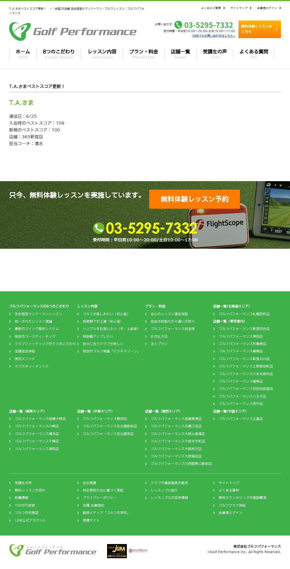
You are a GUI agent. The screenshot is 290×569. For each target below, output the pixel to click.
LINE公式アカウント (30, 520)
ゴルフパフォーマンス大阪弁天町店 (178, 441)
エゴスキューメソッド (32, 366)
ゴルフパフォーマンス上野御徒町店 (246, 366)
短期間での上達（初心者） (103, 321)
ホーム (23, 54)
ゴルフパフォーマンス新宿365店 (244, 359)
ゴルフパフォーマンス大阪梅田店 (176, 456)
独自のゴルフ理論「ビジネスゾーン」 (111, 351)
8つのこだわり (59, 54)
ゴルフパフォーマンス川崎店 (37, 426)
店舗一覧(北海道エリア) (231, 306)
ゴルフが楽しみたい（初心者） (106, 314)
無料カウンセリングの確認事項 (242, 497)
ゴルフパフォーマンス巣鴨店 (241, 351)
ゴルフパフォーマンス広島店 (241, 419)
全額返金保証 (25, 351)
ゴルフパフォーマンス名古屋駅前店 (110, 426)
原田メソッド (25, 359)
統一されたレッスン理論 (33, 321)
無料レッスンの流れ (30, 490)
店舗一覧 (180, 54)
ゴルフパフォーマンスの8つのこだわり (39, 306)
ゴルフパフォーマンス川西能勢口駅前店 (181, 463)
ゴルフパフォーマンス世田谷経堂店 (246, 388)
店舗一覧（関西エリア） (163, 411)
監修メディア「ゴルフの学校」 (106, 512)
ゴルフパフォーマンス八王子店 (242, 396)
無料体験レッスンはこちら (256, 29)
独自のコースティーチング (35, 336)
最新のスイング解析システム (37, 328)
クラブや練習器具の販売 (169, 483)
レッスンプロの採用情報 (169, 497)
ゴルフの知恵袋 (27, 512)
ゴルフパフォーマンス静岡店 (105, 419)
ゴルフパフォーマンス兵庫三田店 (176, 426)
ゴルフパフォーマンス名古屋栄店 (108, 434)
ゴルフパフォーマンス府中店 (241, 403)
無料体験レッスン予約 (195, 199)
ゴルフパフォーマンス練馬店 (241, 381)
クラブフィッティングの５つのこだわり (45, 344)
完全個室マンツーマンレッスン (38, 314)
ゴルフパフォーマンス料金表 (173, 328)
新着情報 (21, 497)
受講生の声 (215, 54)
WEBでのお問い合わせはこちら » (213, 35)
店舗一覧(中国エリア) (229, 411)
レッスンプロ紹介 (164, 490)
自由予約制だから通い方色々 (173, 321)
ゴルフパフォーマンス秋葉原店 (242, 344)
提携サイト (91, 520)
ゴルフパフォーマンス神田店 (241, 336)
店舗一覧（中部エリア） (95, 411)
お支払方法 (159, 336)
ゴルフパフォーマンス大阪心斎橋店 (178, 434)
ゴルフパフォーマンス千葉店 (37, 441)
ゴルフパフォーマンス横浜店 (37, 434)
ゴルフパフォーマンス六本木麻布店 (246, 374)
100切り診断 (25, 505)
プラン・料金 (143, 54)
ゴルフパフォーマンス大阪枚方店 (176, 449)
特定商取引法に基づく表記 (103, 490)
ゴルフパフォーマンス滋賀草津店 (176, 419)
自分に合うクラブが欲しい (103, 344)
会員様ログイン (267, 8)
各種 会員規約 (93, 505)
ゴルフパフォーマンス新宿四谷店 (244, 328)
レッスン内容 (102, 54)
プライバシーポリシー (100, 497)
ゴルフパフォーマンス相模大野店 (40, 419)
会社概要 (89, 483)
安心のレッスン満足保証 (169, 314)
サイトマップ (239, 8)
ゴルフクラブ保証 (232, 505)
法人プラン (159, 344)
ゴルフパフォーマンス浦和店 (37, 449)
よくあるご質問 (211, 8)
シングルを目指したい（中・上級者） (111, 328)
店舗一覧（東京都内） (230, 321)
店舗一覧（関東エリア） (27, 411)
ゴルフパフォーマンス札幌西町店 (244, 314)
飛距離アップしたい (98, 336)
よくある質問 (253, 54)
